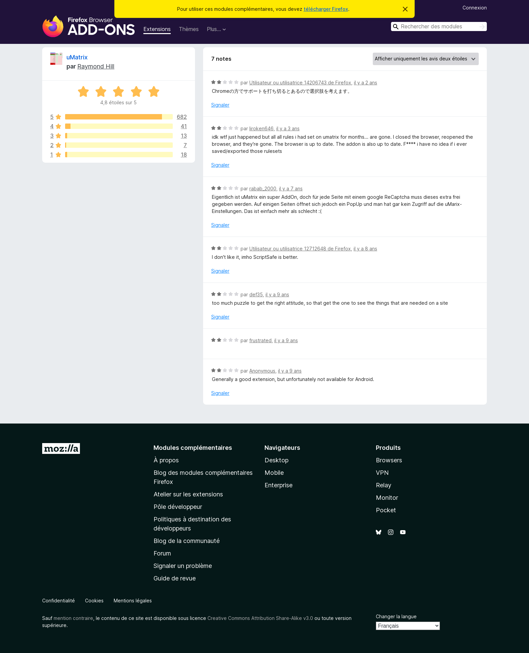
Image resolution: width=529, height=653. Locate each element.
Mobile (274, 472)
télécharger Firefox (326, 9)
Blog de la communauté (187, 540)
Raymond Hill (95, 66)
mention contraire (73, 618)
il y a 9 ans (277, 294)
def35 (256, 294)
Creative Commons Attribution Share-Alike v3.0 (260, 618)
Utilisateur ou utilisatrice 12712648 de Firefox (300, 248)
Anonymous (262, 371)
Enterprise (278, 485)
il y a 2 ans (365, 82)
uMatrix (77, 57)
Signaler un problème (183, 565)
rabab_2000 (262, 188)
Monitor (387, 497)
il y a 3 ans (288, 128)
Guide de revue (175, 578)
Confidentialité (58, 600)
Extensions (157, 29)
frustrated (260, 340)
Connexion (475, 7)
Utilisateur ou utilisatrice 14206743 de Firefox (300, 82)
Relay (383, 485)
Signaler (220, 105)
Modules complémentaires (193, 447)
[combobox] (439, 26)
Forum (162, 553)
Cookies (94, 600)
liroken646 (261, 128)
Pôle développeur (178, 506)
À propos (166, 460)
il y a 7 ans (291, 188)
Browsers (389, 460)
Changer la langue (396, 616)
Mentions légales (133, 600)
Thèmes (189, 29)
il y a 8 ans (365, 248)
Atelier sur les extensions (188, 494)
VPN (382, 472)
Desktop (276, 460)
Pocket (386, 510)
